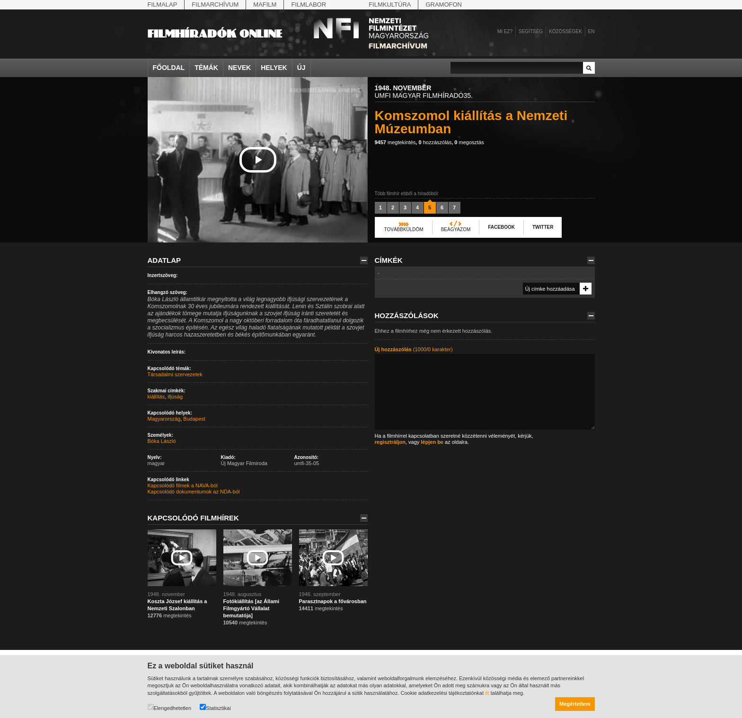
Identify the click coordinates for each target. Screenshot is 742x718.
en (591, 31)
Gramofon (443, 4)
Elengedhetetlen (170, 707)
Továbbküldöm (404, 229)
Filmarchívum (215, 4)
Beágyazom (456, 229)
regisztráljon (390, 442)
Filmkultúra (390, 4)
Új (301, 67)
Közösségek (565, 31)
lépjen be (432, 442)
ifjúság (175, 396)
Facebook (501, 227)
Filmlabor (308, 4)
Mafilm (264, 4)
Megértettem (574, 704)
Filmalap (162, 4)
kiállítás (156, 396)
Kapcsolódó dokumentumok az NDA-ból (194, 491)
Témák (206, 67)
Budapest (194, 419)
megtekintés (395, 142)
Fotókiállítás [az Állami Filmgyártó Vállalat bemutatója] (251, 608)
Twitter (542, 227)
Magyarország (164, 419)
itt (487, 693)
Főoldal (169, 67)
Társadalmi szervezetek (175, 374)
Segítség (531, 31)
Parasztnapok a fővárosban (333, 601)
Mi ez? (504, 31)
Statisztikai (215, 707)
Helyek (274, 67)
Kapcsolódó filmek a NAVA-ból (183, 485)
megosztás (469, 142)
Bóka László (162, 441)
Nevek (239, 67)
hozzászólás (434, 142)
